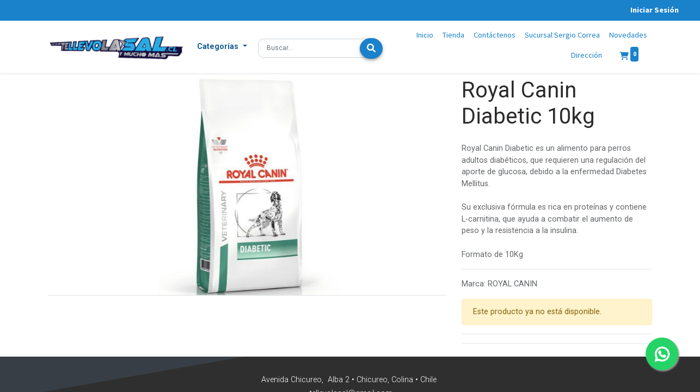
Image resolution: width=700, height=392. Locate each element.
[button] (222, 47)
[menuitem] (425, 35)
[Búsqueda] (371, 48)
